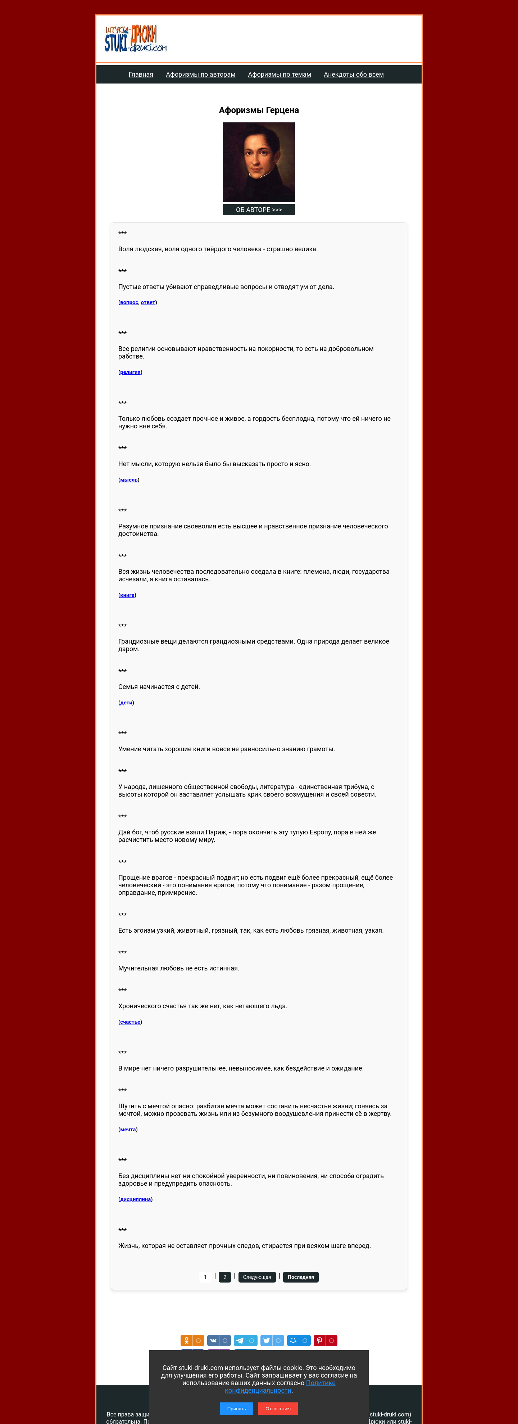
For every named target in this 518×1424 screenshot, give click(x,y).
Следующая (257, 1277)
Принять (236, 1408)
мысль (128, 480)
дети (126, 702)
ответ (148, 302)
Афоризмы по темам (280, 74)
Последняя (301, 1277)
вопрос (129, 302)
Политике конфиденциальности (280, 1386)
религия (130, 372)
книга (127, 595)
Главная (141, 74)
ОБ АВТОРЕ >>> (259, 209)
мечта (128, 1129)
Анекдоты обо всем (354, 74)
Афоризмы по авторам (200, 74)
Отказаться (278, 1408)
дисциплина (135, 1199)
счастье (130, 1022)
